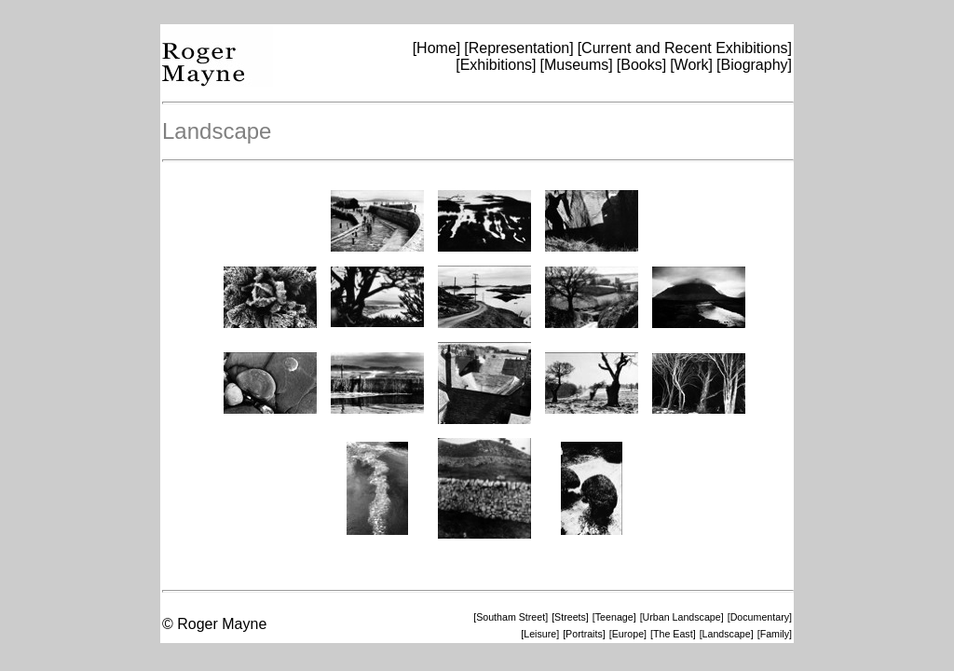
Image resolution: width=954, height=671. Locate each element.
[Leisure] (540, 633)
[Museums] (576, 65)
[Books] (641, 65)
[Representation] (518, 48)
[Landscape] (727, 633)
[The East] (673, 633)
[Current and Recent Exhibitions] (685, 48)
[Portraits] (584, 633)
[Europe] (628, 633)
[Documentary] (760, 617)
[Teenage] (614, 617)
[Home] (437, 48)
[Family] (774, 633)
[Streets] (570, 617)
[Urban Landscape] (682, 617)
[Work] (691, 65)
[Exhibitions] (496, 65)
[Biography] (754, 65)
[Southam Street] (510, 617)
